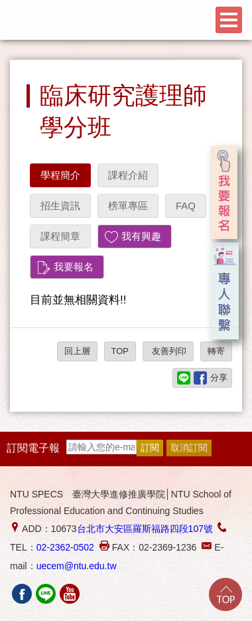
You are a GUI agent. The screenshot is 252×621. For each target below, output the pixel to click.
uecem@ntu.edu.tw (76, 566)
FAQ (186, 205)
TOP (120, 351)
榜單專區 (128, 205)
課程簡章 (60, 236)
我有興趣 (141, 236)
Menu (229, 20)
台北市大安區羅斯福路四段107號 (145, 528)
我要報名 (74, 266)
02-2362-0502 (65, 547)
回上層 (77, 351)
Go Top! (225, 594)
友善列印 (168, 351)
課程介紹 (128, 175)
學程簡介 (60, 175)
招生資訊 (60, 205)
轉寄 (216, 351)
